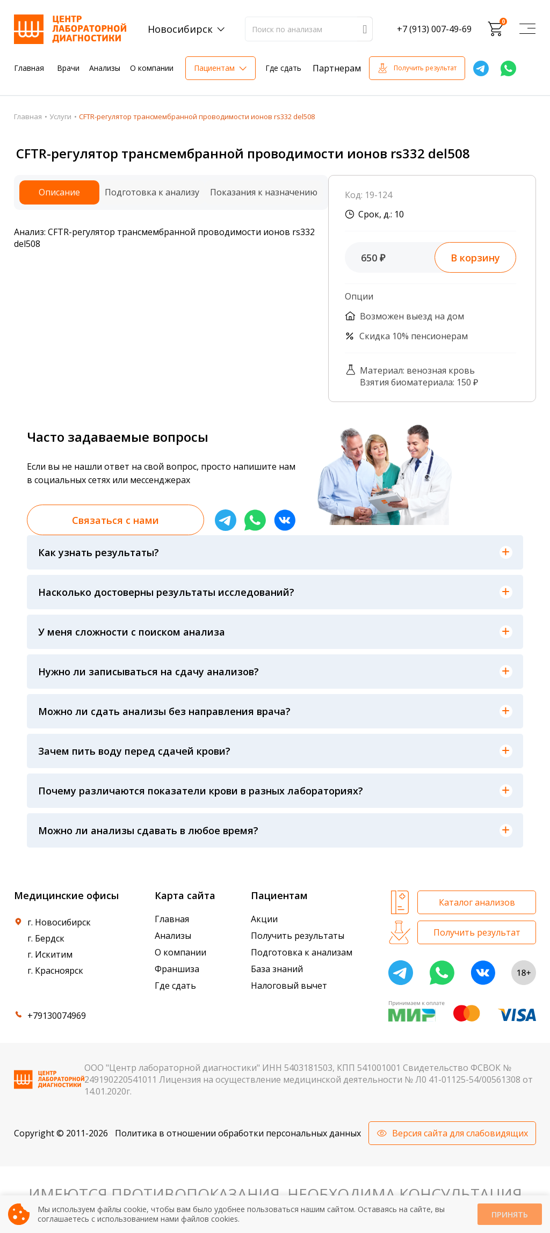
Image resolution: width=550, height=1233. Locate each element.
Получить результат (425, 67)
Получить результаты (297, 936)
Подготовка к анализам (301, 952)
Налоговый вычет (289, 985)
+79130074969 (56, 1016)
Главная (29, 68)
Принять (509, 1214)
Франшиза (177, 969)
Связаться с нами (115, 520)
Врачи (68, 68)
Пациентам (214, 68)
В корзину (475, 257)
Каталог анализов (477, 902)
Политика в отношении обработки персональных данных (238, 1133)
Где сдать (283, 68)
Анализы (104, 68)
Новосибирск (180, 29)
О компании (151, 68)
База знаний (277, 969)
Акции (264, 919)
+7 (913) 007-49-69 (434, 29)
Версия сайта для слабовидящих (460, 1133)
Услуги (60, 116)
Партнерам (337, 68)
